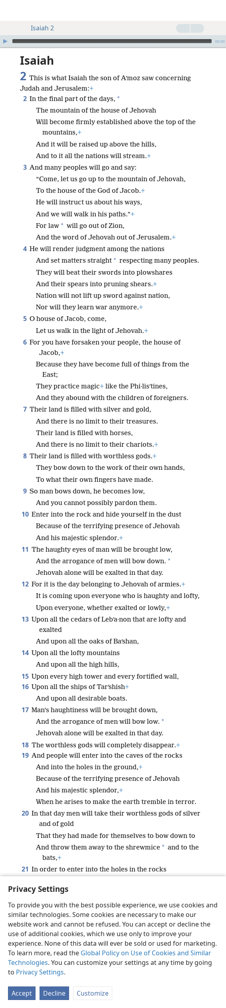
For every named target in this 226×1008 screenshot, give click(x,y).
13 (25, 619)
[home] (12, 10)
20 (25, 813)
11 (25, 549)
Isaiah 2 (38, 28)
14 (25, 652)
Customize (93, 993)
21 (25, 869)
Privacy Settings (40, 972)
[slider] (112, 41)
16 (25, 686)
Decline (54, 993)
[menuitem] (12, 10)
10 (25, 514)
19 (25, 755)
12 (25, 584)
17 (25, 709)
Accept (22, 993)
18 (25, 745)
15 (25, 676)
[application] (113, 41)
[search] (216, 10)
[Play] (5, 41)
